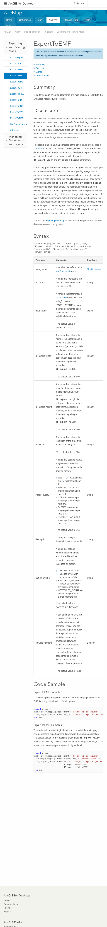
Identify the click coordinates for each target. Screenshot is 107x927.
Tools (87, 20)
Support (7, 911)
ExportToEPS (16, 81)
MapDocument (63, 271)
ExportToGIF (16, 88)
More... (9, 25)
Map (40, 20)
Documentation (11, 904)
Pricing (7, 908)
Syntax (39, 72)
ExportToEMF (16, 75)
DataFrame (39, 148)
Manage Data (71, 20)
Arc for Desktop (21, 3)
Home (9, 20)
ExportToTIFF (16, 118)
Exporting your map (55, 220)
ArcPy (18, 32)
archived (68, 52)
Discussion (41, 68)
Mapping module (32, 32)
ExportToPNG (17, 106)
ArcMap (13, 13)
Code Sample (42, 75)
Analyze (53, 20)
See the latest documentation (70, 55)
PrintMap (14, 130)
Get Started (25, 20)
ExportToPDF (16, 100)
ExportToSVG (16, 112)
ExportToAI (15, 63)
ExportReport (16, 57)
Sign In (81, 3)
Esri (96, 3)
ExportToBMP (17, 69)
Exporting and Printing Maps (70, 32)
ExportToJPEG (17, 94)
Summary (40, 64)
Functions (49, 32)
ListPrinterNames (18, 124)
